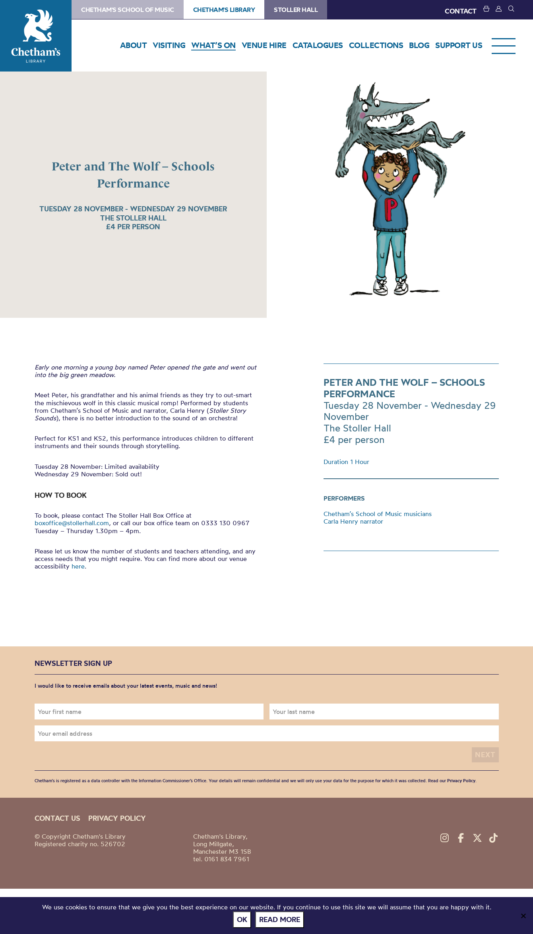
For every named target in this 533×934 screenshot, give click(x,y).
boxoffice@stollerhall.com (72, 523)
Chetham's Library (36, 36)
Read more (279, 919)
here (78, 566)
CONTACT (461, 11)
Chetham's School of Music (127, 9)
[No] (523, 916)
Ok (242, 919)
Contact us (57, 818)
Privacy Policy (461, 780)
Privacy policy (117, 818)
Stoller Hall (296, 9)
